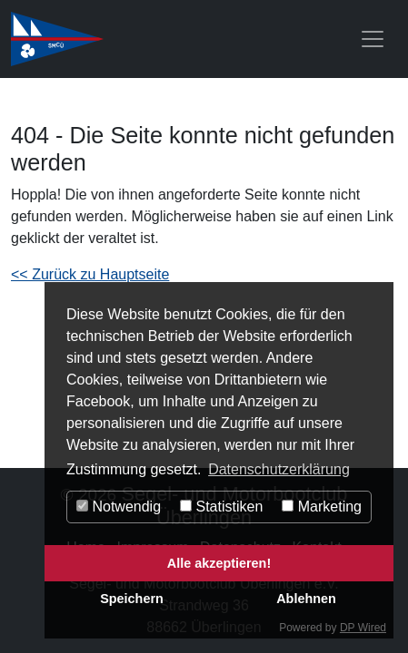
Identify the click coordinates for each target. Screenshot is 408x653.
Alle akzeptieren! (219, 563)
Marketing (322, 506)
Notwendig (118, 506)
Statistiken (221, 506)
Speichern (132, 598)
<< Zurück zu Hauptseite (90, 274)
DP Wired (363, 627)
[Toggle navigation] (372, 39)
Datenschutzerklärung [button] (279, 469)
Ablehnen (306, 598)
